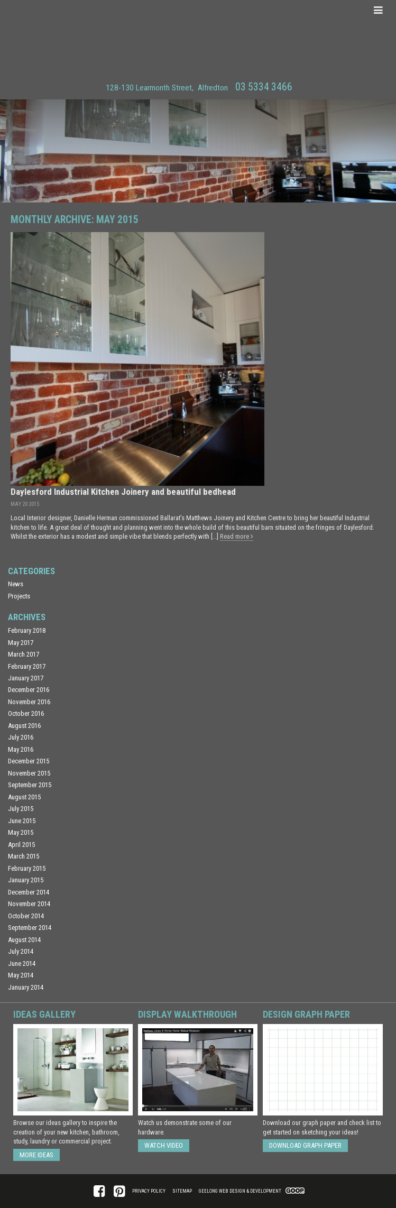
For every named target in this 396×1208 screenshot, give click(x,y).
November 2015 (29, 773)
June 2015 (21, 821)
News (15, 584)
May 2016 (20, 749)
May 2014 (20, 975)
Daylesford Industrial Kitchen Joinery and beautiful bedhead (123, 491)
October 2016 (26, 713)
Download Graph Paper (305, 1145)
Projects (19, 596)
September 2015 (29, 785)
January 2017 (25, 678)
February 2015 (26, 868)
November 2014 (29, 904)
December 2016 (28, 690)
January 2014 (25, 987)
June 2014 (21, 963)
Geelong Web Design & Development (240, 1191)
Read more (236, 536)
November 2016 (29, 702)
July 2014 (20, 951)
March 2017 (23, 654)
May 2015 (20, 832)
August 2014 (24, 940)
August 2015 (24, 797)
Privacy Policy (148, 1191)
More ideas (36, 1155)
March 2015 (23, 856)
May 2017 (20, 643)
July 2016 (20, 737)
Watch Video (163, 1145)
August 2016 (24, 726)
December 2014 (28, 892)
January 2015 (25, 880)
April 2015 (21, 845)
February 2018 (26, 630)
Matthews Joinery (198, 39)
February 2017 (26, 666)
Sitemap (182, 1191)
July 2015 (20, 809)
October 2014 (26, 916)
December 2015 (28, 761)
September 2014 (29, 928)
